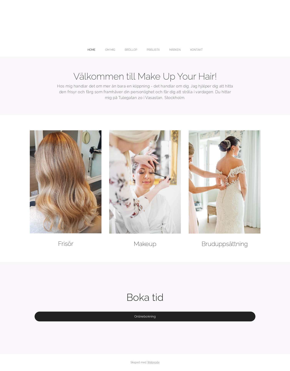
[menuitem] (123, 50)
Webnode (153, 362)
